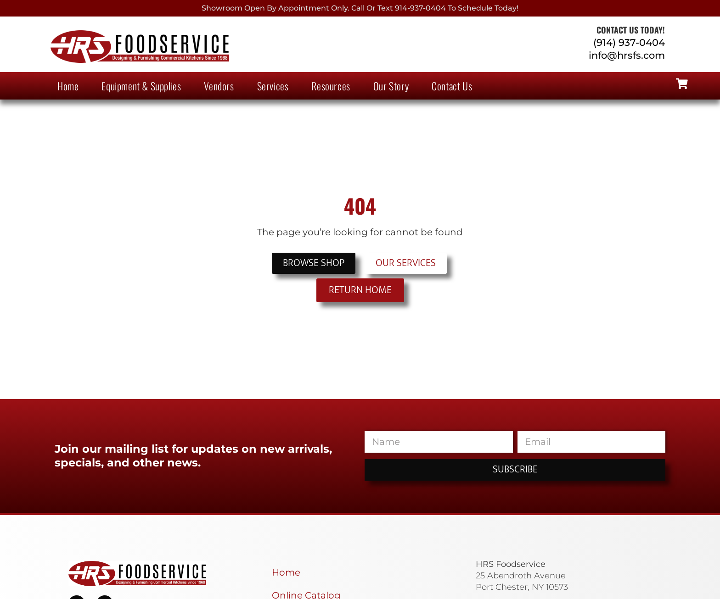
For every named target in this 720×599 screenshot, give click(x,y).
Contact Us (452, 85)
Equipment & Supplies (141, 85)
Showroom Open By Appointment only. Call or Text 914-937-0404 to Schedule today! (360, 8)
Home (68, 85)
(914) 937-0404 (629, 42)
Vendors (219, 85)
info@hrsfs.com (627, 55)
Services (273, 85)
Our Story (391, 85)
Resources (330, 85)
